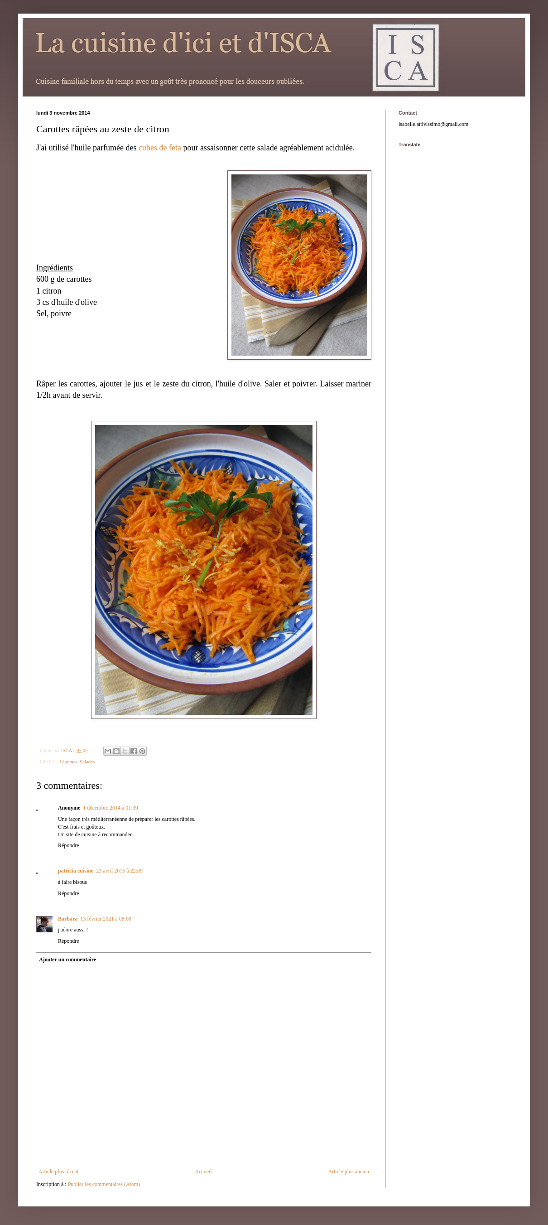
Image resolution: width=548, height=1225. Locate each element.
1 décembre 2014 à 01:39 (110, 808)
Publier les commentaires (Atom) (104, 1184)
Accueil (203, 1171)
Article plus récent (58, 1171)
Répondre (68, 845)
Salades (87, 761)
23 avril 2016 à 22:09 (119, 871)
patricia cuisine (75, 871)
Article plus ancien (348, 1171)
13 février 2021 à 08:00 (105, 919)
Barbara (67, 919)
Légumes (68, 761)
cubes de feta (160, 147)
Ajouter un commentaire (67, 959)
